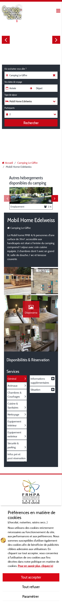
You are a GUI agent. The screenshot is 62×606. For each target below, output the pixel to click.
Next (56, 40)
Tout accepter (31, 577)
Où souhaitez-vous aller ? (15, 68)
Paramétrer (31, 596)
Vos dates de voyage (13, 81)
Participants (9, 107)
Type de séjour (10, 94)
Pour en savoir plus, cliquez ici (35, 566)
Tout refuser (31, 587)
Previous (6, 40)
